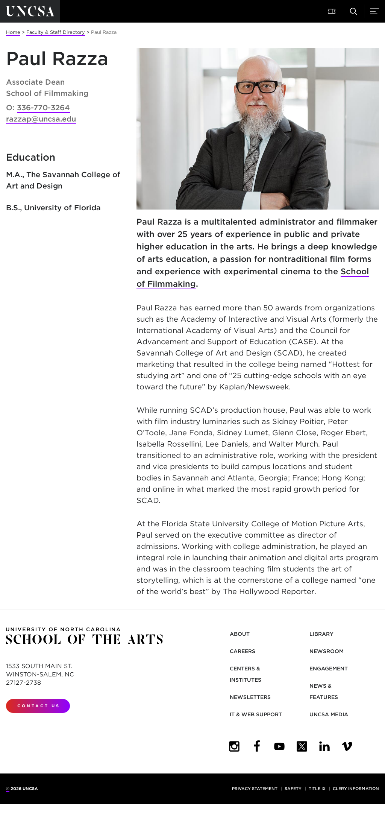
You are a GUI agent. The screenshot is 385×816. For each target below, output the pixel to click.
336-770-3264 (43, 107)
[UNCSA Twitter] (302, 746)
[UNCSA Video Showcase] (347, 746)
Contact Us (38, 705)
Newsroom (326, 651)
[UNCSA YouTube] (279, 746)
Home (13, 32)
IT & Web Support (256, 714)
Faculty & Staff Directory (55, 32)
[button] (332, 11)
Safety (293, 788)
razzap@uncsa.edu (41, 118)
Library (321, 634)
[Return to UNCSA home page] (30, 11)
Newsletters (250, 697)
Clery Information (356, 788)
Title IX (317, 788)
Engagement (328, 669)
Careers (242, 651)
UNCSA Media (328, 714)
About (240, 634)
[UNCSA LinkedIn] (324, 746)
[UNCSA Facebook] (257, 746)
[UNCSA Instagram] (234, 746)
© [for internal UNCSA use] (7, 788)
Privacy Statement (254, 788)
